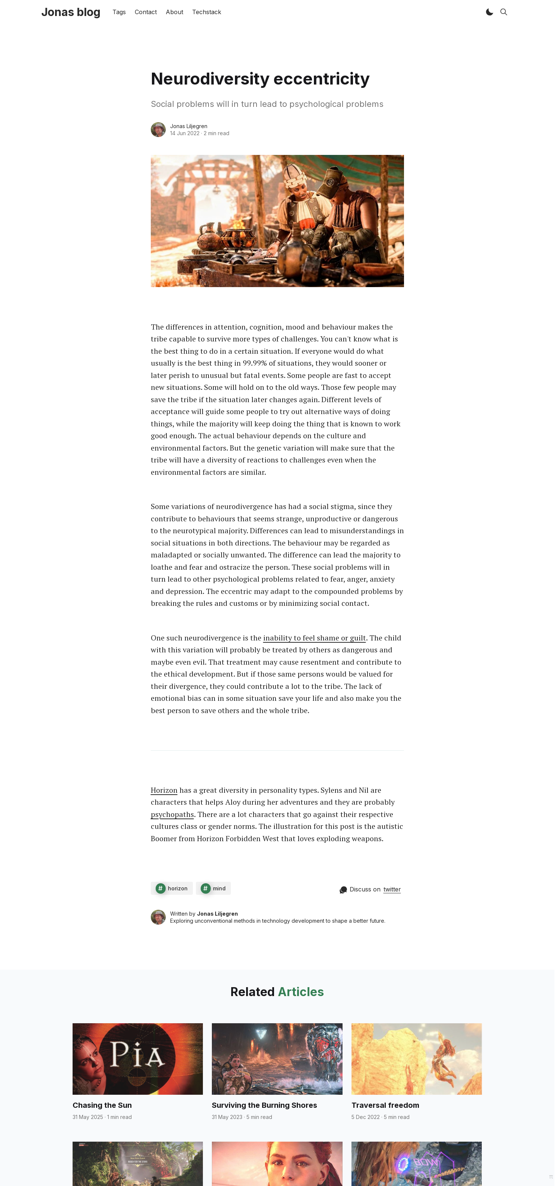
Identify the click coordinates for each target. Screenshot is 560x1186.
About (174, 12)
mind (219, 888)
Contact (146, 12)
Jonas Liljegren (188, 126)
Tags (119, 12)
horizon (178, 888)
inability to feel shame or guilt (314, 638)
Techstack (206, 12)
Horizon (164, 790)
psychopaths (172, 814)
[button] (489, 11)
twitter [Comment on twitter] (392, 889)
